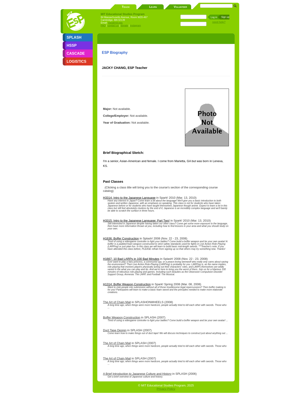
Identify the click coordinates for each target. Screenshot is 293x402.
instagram (135, 25)
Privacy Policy (166, 389)
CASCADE (76, 53)
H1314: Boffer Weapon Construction (127, 284)
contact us (113, 25)
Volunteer (180, 6)
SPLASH (74, 37)
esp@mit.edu (115, 22)
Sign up (225, 17)
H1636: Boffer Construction (121, 238)
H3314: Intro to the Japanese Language (129, 197)
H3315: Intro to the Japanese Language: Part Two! (136, 220)
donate (124, 25)
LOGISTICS (76, 61)
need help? (218, 21)
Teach (125, 6)
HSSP (72, 45)
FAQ (103, 25)
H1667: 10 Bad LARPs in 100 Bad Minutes (131, 259)
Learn (153, 6)
